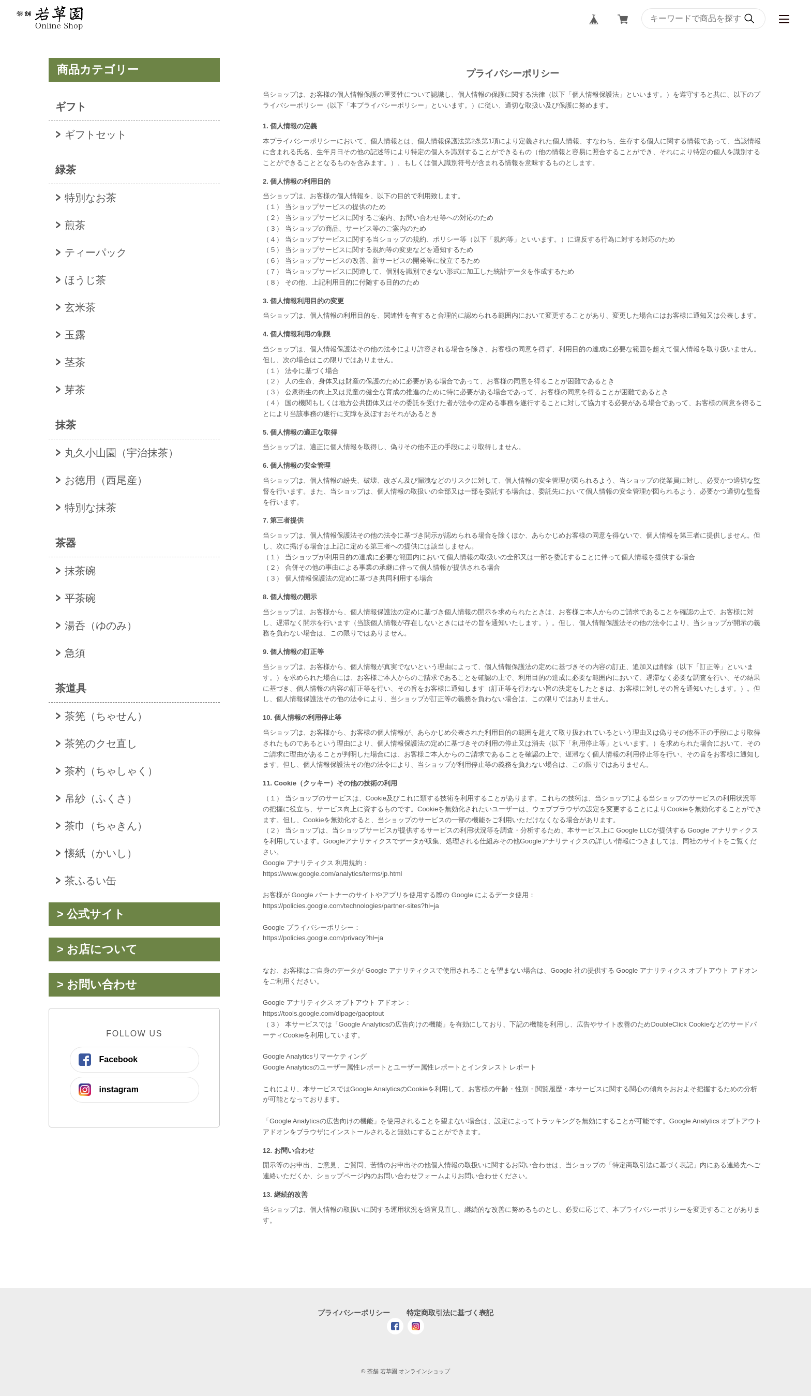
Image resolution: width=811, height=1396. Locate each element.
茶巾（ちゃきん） (106, 825)
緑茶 (65, 169)
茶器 (65, 542)
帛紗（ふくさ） (101, 798)
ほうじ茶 (85, 280)
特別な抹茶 (90, 507)
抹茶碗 (80, 570)
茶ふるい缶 (90, 880)
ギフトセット (96, 134)
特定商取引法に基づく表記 (450, 1313)
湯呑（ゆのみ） (101, 625)
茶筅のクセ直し (101, 743)
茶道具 (70, 688)
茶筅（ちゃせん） (106, 716)
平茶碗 (80, 598)
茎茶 (75, 362)
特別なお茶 (90, 197)
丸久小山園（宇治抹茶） (121, 452)
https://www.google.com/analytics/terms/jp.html (332, 874)
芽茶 (75, 389)
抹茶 (65, 424)
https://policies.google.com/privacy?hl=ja (323, 938)
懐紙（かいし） (101, 853)
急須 (75, 653)
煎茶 (75, 225)
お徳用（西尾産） (106, 480)
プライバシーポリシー (354, 1313)
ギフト (70, 106)
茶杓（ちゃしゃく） (111, 771)
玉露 (75, 334)
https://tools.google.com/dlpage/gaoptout (323, 1013)
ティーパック (96, 252)
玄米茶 (80, 307)
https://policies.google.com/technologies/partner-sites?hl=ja (351, 906)
